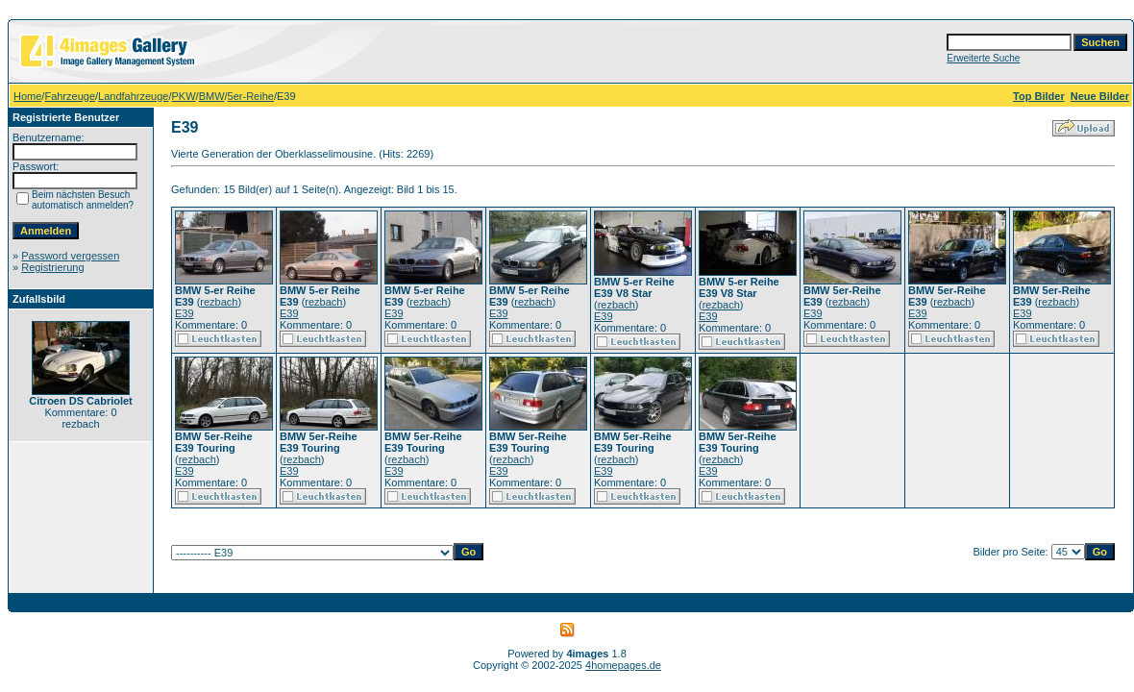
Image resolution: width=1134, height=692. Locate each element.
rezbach (218, 302)
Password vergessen (70, 255)
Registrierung (52, 267)
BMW (212, 96)
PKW (184, 96)
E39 (184, 313)
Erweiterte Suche (983, 58)
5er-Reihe (251, 96)
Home (27, 96)
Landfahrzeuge (133, 96)
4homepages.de (623, 665)
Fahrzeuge (69, 96)
